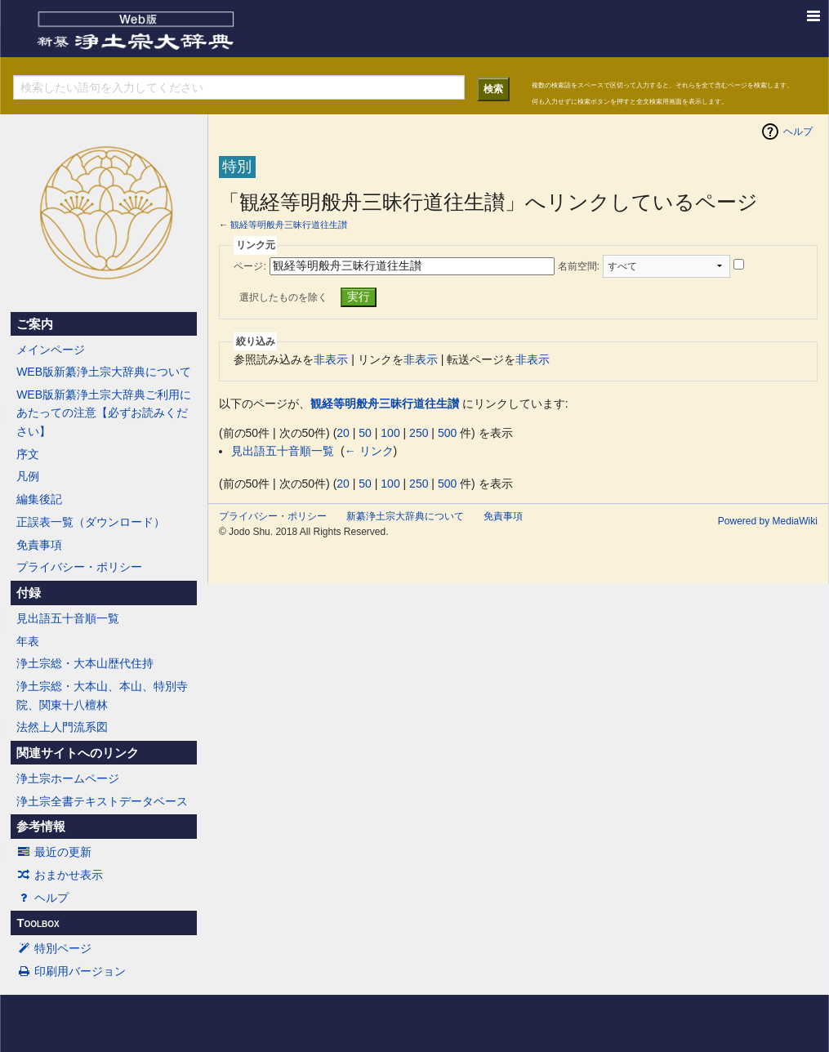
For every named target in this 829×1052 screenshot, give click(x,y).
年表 (27, 641)
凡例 (27, 476)
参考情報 (40, 826)
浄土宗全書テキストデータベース (102, 801)
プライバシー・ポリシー (79, 566)
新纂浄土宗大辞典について (405, 516)
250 (418, 432)
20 (343, 432)
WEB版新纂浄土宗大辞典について (103, 371)
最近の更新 (53, 851)
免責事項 (39, 544)
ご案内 (34, 324)
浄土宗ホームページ (67, 778)
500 (447, 432)
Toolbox (37, 922)
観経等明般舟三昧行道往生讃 (288, 225)
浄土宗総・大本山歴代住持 (85, 663)
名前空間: (578, 266)
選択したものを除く (283, 297)
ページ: (249, 266)
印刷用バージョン (71, 971)
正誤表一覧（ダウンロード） (90, 521)
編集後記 (39, 499)
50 (365, 432)
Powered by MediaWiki (768, 521)
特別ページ (53, 948)
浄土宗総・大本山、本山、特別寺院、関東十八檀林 (102, 695)
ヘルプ (42, 897)
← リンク (369, 450)
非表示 (331, 359)
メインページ (50, 349)
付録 (28, 593)
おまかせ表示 (59, 874)
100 (390, 432)
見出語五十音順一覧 (67, 618)
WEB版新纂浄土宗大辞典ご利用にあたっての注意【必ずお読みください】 (103, 413)
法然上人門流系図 (62, 726)
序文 (27, 454)
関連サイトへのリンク (77, 753)
